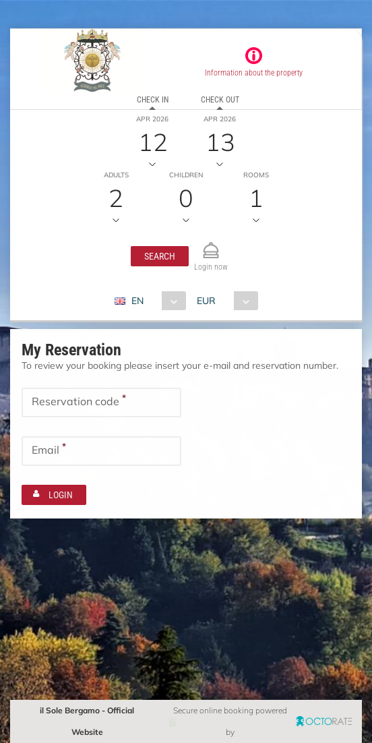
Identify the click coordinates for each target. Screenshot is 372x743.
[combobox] (155, 300)
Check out (220, 100)
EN (137, 301)
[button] (160, 256)
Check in (152, 100)
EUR (206, 301)
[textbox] (101, 402)
